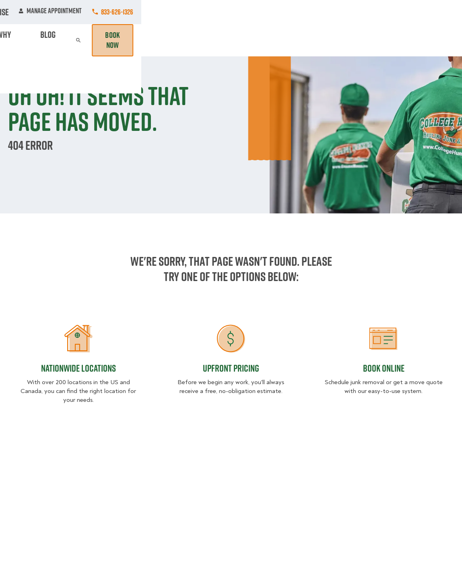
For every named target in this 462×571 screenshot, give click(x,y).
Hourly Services (273, 40)
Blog (372, 40)
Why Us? (345, 40)
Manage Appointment (370, 12)
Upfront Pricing (231, 368)
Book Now (431, 40)
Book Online (383, 368)
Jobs (98, 12)
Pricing (314, 40)
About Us (252, 12)
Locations (210, 12)
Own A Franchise (304, 12)
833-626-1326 (438, 12)
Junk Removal (168, 40)
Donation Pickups (219, 40)
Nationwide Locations (78, 368)
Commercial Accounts (151, 12)
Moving (131, 40)
